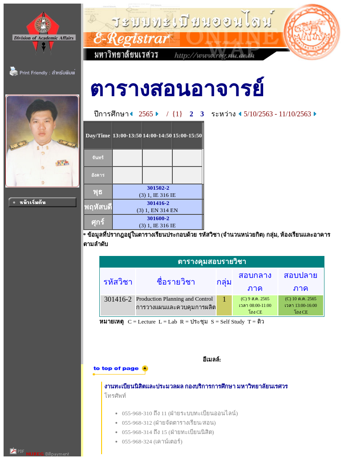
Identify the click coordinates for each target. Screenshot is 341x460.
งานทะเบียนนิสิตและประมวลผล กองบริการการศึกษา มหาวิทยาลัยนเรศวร (196, 386)
